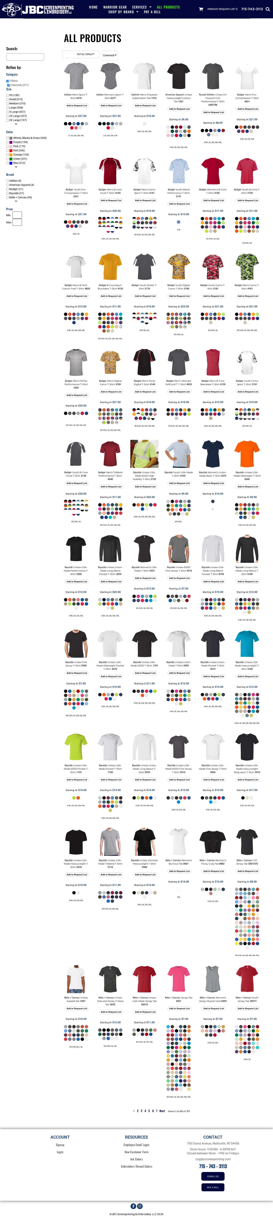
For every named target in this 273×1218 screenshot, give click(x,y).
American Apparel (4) (21, 184)
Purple (17, 142)
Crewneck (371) (19, 85)
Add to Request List (77, 105)
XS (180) (14, 95)
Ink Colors (136, 1159)
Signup (60, 1144)
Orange (17, 154)
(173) (17, 146)
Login (60, 1152)
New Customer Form (137, 1152)
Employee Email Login (136, 1144)
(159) (18, 142)
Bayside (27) (16, 193)
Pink (15, 146)
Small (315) (16, 99)
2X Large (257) (18, 115)
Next (162, 1111)
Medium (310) (17, 103)
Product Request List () (223, 9)
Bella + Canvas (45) (20, 197)
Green (16, 158)
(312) (17, 163)
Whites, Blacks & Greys (26, 137)
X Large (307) (17, 111)
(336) (28, 138)
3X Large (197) (18, 120)
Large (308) (16, 107)
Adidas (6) (15, 180)
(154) (19, 154)
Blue (15, 162)
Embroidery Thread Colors (136, 1166)
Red (15, 150)
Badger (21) (16, 189)
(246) (17, 150)
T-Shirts (13, 80)
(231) (18, 159)
